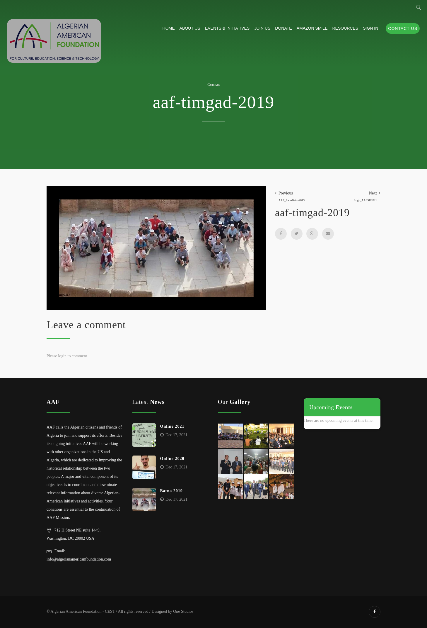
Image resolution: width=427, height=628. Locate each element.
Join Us (262, 28)
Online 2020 (172, 458)
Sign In (370, 28)
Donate (283, 28)
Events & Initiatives (227, 28)
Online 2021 (172, 426)
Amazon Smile (312, 28)
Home (169, 28)
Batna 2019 (171, 491)
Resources (345, 28)
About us (190, 28)
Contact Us (402, 28)
